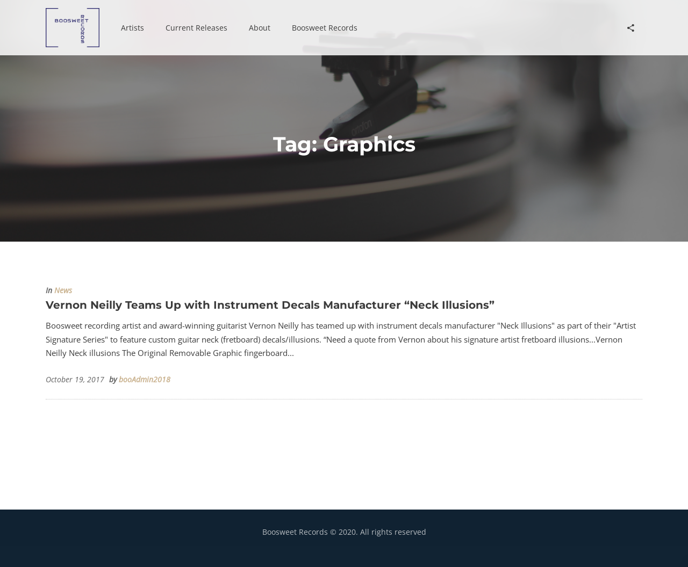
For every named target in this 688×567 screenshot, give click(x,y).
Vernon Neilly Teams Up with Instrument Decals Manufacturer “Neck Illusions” (270, 305)
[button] (132, 28)
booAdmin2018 (144, 379)
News (63, 290)
